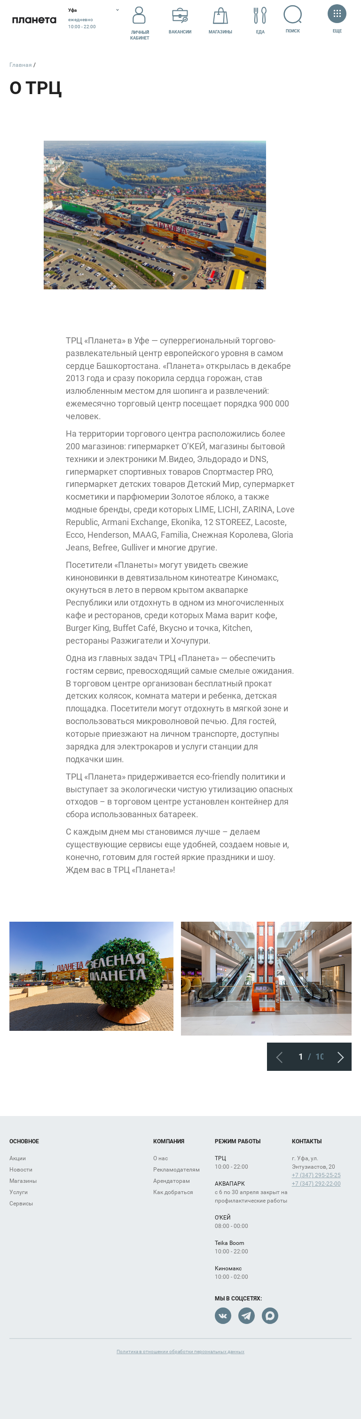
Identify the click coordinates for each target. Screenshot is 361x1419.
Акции (17, 1158)
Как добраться (173, 1192)
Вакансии (180, 20)
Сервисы (21, 1203)
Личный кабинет (139, 20)
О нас (160, 1158)
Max (270, 1315)
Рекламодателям (176, 1169)
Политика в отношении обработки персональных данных (180, 1351)
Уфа (72, 10)
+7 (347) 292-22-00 (316, 1183)
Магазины (220, 20)
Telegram (246, 1315)
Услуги (18, 1192)
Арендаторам (171, 1181)
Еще (337, 19)
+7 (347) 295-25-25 (316, 1175)
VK (223, 1315)
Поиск (293, 19)
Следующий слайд (337, 1057)
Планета (34, 20)
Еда (260, 20)
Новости (20, 1169)
